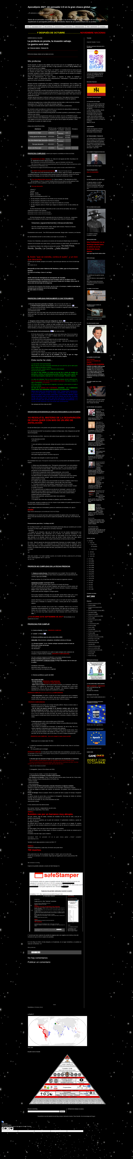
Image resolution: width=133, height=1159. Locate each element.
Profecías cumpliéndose (94, 616)
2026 (90, 540)
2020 (90, 569)
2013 (90, 584)
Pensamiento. (91, 640)
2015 (90, 580)
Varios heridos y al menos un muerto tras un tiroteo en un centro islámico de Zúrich (52, 327)
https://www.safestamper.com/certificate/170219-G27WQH (43, 511)
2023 (90, 563)
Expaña (90, 605)
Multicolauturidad (92, 642)
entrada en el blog (35, 862)
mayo (91, 542)
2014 (90, 582)
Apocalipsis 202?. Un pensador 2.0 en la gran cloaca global (59, 7)
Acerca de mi (59, 26)
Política (90, 618)
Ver (51, 159)
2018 (90, 574)
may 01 (93, 549)
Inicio (27, 26)
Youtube (98, 42)
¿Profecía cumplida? (98, 505)
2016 (90, 578)
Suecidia (90, 644)
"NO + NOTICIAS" (92, 26)
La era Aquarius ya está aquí (95, 179)
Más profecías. (32, 947)
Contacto (102, 26)
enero (91, 556)
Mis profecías (48, 26)
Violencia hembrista (93, 646)
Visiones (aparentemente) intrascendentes (52, 223)
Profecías (90, 625)
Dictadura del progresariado (95, 607)
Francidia (90, 629)
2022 (90, 565)
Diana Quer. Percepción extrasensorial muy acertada (49, 460)
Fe (88, 621)
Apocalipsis (91, 612)
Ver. (29, 550)
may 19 (93, 544)
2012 (90, 587)
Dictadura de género (93, 620)
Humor (90, 627)
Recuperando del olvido (94, 650)
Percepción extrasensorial (94, 637)
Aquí (29, 105)
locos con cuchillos (92, 648)
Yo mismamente (92, 623)
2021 (90, 567)
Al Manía (90, 633)
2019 (90, 571)
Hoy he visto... (91, 518)
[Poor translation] (10, 1128)
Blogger (93, 1116)
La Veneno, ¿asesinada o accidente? (99, 436)
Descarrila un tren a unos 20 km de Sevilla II (40, 214)
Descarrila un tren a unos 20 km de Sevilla (39, 212)
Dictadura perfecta (92, 603)
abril (91, 552)
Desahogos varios (92, 638)
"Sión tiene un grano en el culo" (100, 423)
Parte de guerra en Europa (94, 610)
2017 (90, 576)
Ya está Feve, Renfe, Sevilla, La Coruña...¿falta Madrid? (51, 247)
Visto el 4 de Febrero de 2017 (38, 766)
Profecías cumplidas (93, 631)
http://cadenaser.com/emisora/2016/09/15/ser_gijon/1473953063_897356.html (52, 162)
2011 (90, 589)
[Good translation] (4, 1128)
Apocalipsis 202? (37, 26)
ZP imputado (94, 546)
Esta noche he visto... (93, 526)
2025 (90, 559)
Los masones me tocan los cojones (100, 477)
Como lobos (68, 26)
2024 (90, 561)
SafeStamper (74, 136)
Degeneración (91, 614)
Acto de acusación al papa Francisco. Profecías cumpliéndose (100, 464)
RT (55, 842)
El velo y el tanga (100, 409)
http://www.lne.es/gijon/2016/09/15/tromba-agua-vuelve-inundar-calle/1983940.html (52, 167)
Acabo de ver (33, 265)
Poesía (90, 653)
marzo (91, 554)
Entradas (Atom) (39, 1007)
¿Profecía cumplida (44, 181)
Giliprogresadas (79, 26)
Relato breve (91, 655)
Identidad (90, 652)
